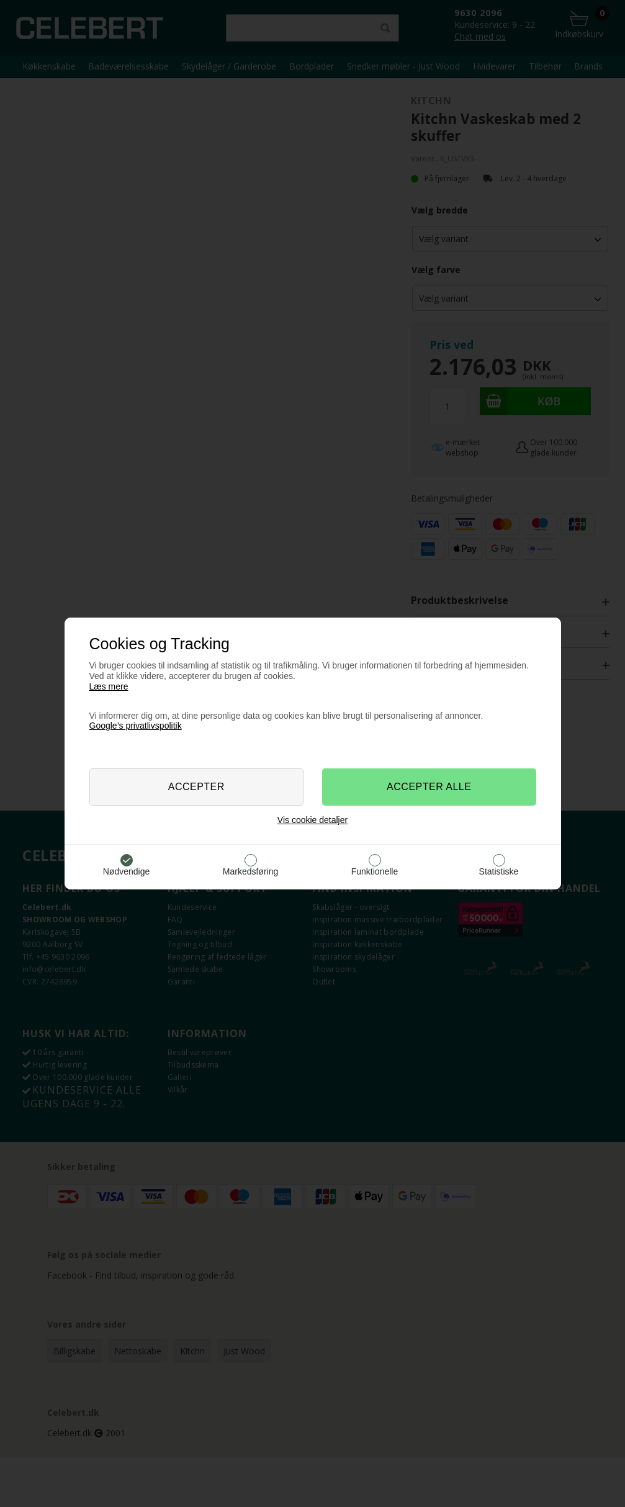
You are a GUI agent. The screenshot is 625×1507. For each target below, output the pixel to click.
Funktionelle (374, 871)
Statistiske (499, 871)
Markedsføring (250, 871)
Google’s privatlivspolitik (135, 726)
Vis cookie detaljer (312, 820)
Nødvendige (126, 871)
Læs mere (108, 686)
